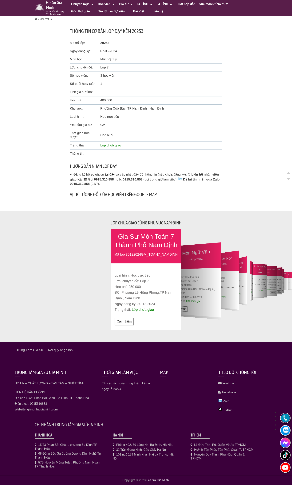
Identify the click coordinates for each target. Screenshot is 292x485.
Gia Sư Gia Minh (157, 480)
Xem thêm (124, 321)
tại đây (110, 174)
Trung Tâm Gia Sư (30, 350)
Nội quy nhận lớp (60, 350)
